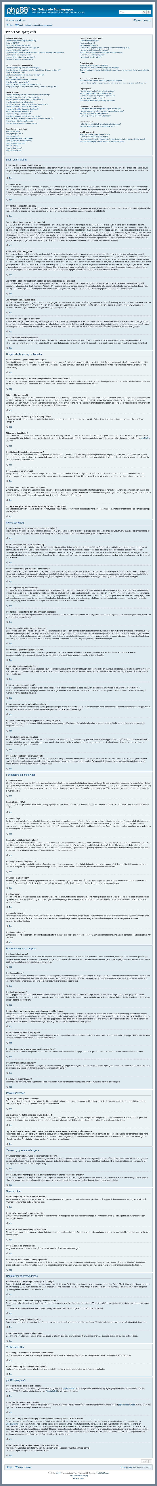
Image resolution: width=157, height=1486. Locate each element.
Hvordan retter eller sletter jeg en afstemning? (23, 107)
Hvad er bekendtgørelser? (16, 143)
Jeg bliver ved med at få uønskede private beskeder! (99, 68)
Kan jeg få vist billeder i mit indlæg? (19, 138)
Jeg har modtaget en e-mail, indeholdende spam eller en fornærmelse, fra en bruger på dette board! (114, 71)
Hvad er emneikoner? (14, 150)
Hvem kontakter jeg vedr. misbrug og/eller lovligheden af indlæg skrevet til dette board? (112, 139)
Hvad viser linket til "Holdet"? (90, 57)
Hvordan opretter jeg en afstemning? (20, 102)
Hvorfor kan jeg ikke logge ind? (17, 50)
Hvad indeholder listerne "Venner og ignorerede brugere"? (101, 80)
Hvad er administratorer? (89, 41)
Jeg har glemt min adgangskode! (18, 55)
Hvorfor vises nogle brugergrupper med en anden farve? (101, 52)
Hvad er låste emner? (14, 148)
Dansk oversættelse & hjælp (78, 1476)
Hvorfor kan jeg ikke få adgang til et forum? (22, 109)
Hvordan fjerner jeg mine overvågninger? (95, 116)
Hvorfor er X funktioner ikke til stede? (93, 137)
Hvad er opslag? (12, 145)
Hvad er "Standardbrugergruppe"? (92, 55)
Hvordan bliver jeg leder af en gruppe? (94, 50)
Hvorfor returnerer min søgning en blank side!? (97, 96)
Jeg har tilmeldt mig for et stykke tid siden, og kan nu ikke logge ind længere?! (35, 52)
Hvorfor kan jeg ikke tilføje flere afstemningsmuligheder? (27, 104)
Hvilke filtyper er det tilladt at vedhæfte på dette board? (100, 124)
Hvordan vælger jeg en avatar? (17, 82)
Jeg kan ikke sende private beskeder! (94, 65)
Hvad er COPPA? (12, 43)
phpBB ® (144, 438)
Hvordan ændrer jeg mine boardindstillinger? (22, 68)
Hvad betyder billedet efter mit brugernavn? (22, 79)
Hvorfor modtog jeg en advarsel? (18, 114)
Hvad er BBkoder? (13, 131)
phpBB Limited (69, 1388)
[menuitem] (22, 20)
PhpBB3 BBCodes (102, 1473)
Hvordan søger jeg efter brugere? (92, 98)
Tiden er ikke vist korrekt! (15, 72)
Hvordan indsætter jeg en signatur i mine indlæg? (24, 99)
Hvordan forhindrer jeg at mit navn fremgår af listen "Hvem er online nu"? (33, 70)
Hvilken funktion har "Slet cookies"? (19, 60)
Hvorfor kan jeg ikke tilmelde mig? (18, 45)
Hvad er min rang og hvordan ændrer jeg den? (23, 84)
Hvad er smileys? (12, 136)
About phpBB (51, 1391)
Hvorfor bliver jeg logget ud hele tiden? (20, 57)
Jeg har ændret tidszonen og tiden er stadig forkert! (25, 75)
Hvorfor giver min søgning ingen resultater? (96, 93)
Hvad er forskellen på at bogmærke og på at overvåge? (100, 109)
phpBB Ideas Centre (126, 1405)
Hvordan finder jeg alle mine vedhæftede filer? (97, 126)
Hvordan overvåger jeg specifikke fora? (94, 113)
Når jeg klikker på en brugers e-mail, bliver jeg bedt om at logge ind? (31, 87)
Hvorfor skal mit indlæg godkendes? (19, 121)
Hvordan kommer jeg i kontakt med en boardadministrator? (102, 141)
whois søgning (12, 1424)
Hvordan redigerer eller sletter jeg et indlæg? (23, 97)
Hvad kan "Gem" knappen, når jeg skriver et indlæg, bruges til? (29, 118)
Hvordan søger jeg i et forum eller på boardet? (97, 91)
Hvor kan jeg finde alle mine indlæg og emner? (97, 101)
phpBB (58, 1473)
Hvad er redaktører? (87, 43)
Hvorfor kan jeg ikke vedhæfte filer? (19, 111)
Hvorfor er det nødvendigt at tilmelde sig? (21, 41)
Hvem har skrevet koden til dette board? (95, 134)
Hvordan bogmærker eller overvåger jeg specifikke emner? (102, 111)
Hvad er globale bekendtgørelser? (19, 141)
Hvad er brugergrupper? (89, 45)
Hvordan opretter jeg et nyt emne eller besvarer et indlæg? (28, 95)
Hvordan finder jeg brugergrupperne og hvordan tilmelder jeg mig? (104, 48)
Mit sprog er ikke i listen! (15, 77)
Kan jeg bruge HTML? (14, 134)
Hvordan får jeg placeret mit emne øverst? (22, 123)
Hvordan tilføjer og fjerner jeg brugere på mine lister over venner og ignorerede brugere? (113, 83)
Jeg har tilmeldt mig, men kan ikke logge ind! (22, 48)
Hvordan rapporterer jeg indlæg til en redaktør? (23, 116)
